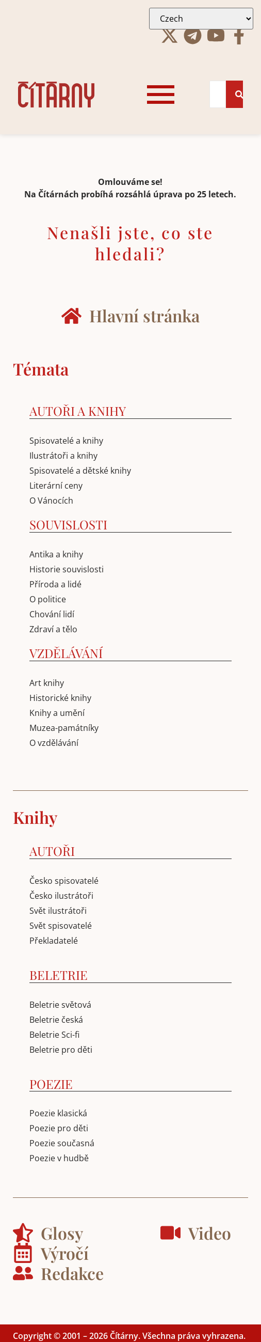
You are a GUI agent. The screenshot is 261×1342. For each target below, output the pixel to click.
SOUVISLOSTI (68, 524)
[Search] (217, 94)
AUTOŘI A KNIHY (77, 410)
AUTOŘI (52, 850)
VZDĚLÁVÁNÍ (66, 653)
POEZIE (51, 1083)
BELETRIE (58, 974)
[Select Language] (201, 18)
